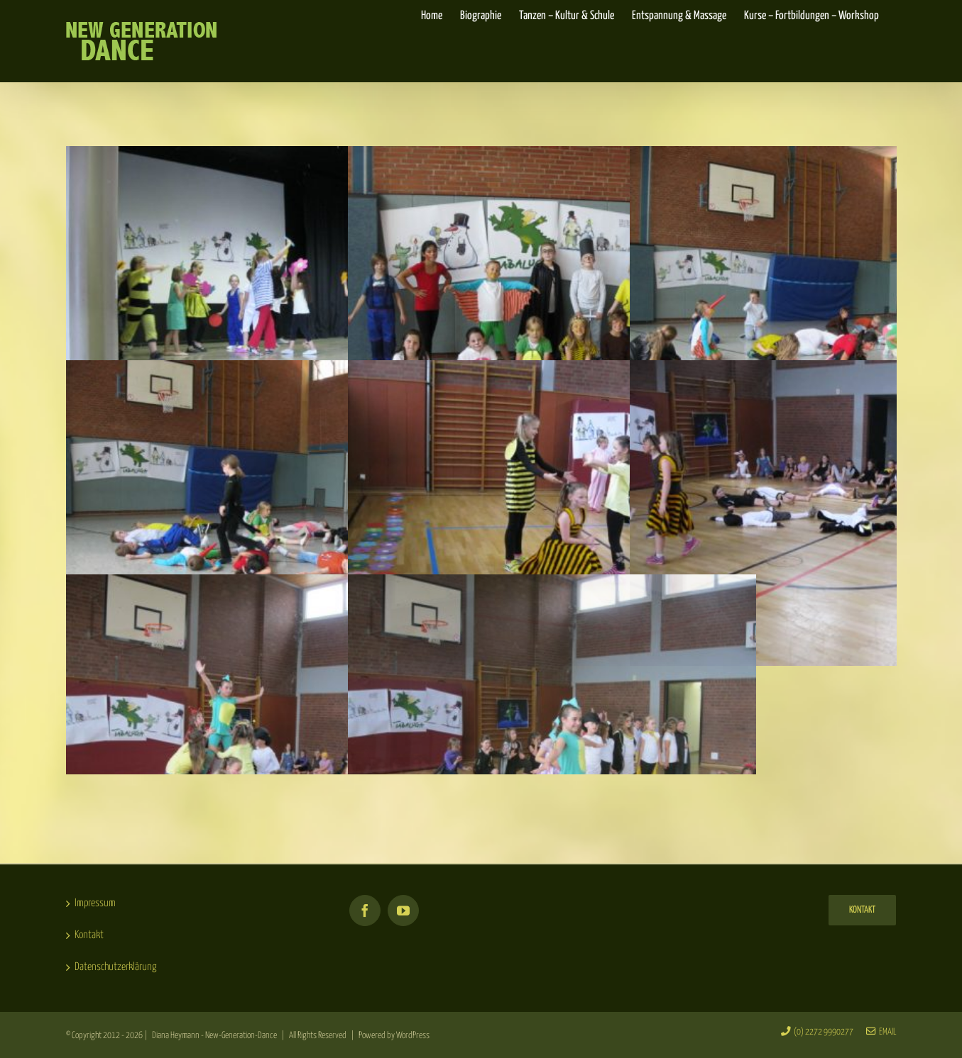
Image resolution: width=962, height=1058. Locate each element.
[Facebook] (365, 910)
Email (881, 1032)
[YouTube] (403, 910)
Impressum (95, 903)
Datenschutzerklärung (116, 967)
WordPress (413, 1035)
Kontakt (89, 935)
